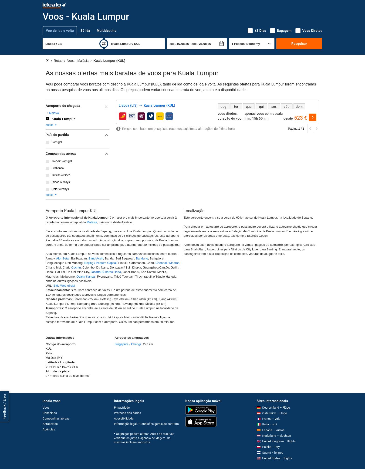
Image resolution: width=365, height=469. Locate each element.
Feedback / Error (4, 407)
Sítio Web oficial (64, 285)
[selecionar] (312, 117)
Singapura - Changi (128, 344)
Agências (49, 429)
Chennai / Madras (167, 263)
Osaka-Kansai (85, 276)
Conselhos (50, 413)
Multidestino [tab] (107, 31)
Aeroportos (50, 424)
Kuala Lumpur (63, 119)
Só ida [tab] (85, 31)
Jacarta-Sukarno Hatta (106, 272)
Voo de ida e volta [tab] (60, 31)
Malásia (54, 113)
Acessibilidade (124, 418)
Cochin (76, 267)
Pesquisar (299, 44)
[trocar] (103, 43)
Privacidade (122, 407)
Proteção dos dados (127, 413)
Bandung (142, 258)
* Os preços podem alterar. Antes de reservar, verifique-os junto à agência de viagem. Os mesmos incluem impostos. (144, 438)
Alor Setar (62, 258)
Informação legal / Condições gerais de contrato (146, 424)
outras (51, 125)
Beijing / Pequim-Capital (100, 263)
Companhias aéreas (56, 418)
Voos (46, 407)
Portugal (56, 142)
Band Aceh (95, 258)
